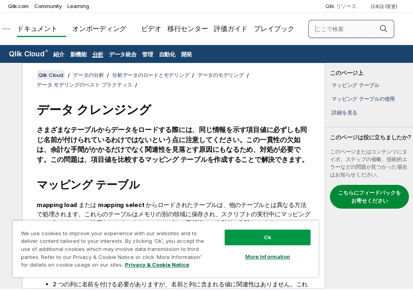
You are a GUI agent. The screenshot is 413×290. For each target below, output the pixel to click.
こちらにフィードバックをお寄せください (369, 196)
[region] (166, 248)
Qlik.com (18, 6)
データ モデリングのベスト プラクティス (84, 84)
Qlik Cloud (28, 54)
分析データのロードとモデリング (150, 75)
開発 (186, 54)
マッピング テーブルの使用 (363, 98)
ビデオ (151, 29)
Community (48, 6)
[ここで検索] (351, 29)
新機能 (78, 54)
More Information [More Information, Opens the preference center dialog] (267, 256)
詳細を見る (344, 112)
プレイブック (274, 29)
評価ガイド (231, 29)
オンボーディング (99, 29)
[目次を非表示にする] (10, 75)
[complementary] (369, 176)
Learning (78, 6)
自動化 (167, 54)
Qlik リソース (341, 6)
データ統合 (123, 54)
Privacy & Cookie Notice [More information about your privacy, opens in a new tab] (157, 264)
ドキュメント (37, 29)
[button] (384, 29)
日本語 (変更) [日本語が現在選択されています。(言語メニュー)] (384, 6)
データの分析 (88, 75)
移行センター (187, 29)
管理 (147, 54)
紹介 (59, 54)
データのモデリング (221, 75)
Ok (267, 237)
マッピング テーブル (356, 85)
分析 (98, 54)
